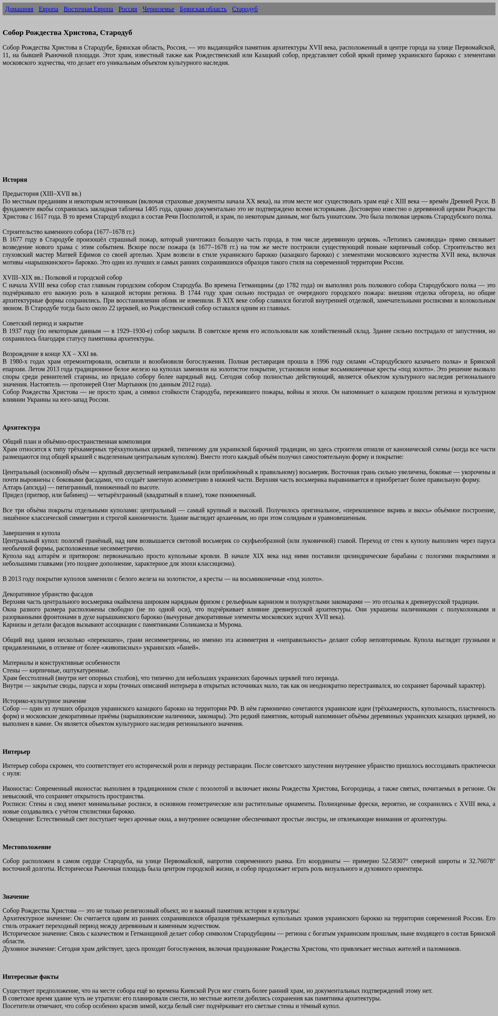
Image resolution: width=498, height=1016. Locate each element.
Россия (127, 8)
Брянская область (203, 8)
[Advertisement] (193, 124)
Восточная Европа (88, 8)
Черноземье (158, 8)
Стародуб (245, 8)
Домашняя (19, 8)
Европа (48, 8)
